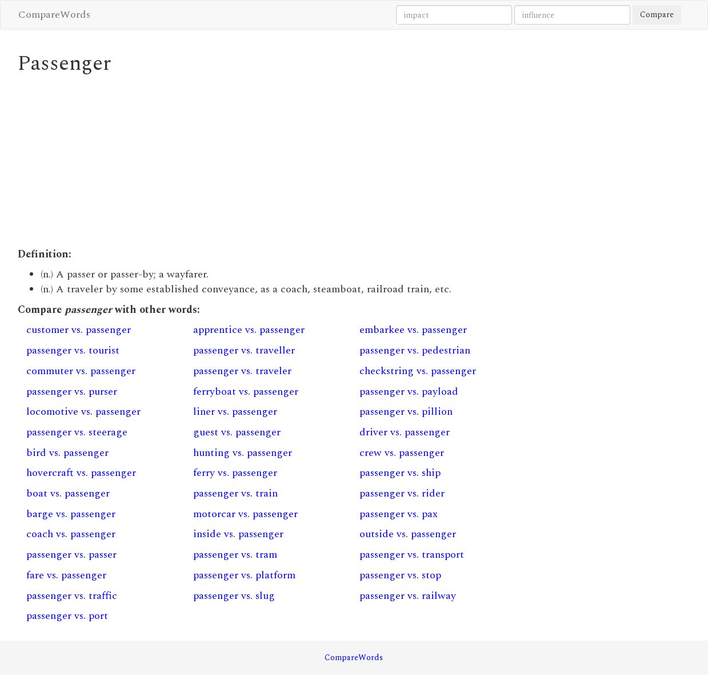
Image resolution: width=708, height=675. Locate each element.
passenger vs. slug (234, 595)
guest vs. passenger (237, 432)
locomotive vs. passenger (83, 411)
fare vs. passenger (66, 575)
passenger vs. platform (244, 575)
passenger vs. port (67, 616)
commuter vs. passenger (80, 371)
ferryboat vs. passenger (245, 391)
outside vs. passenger (407, 534)
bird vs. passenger (67, 452)
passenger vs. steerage (76, 432)
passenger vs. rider (402, 493)
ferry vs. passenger (235, 473)
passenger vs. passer (71, 554)
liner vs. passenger (235, 411)
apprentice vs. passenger (249, 330)
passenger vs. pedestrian (414, 350)
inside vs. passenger (238, 534)
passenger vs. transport (411, 554)
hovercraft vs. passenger (81, 473)
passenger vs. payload (408, 391)
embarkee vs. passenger (413, 330)
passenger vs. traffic (71, 595)
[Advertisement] (268, 161)
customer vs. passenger (78, 330)
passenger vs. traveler (242, 371)
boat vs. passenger (68, 493)
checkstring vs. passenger (417, 371)
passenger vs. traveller (244, 350)
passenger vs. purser (71, 391)
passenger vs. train (235, 493)
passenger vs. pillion (406, 411)
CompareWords (54, 14)
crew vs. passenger (401, 452)
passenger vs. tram (235, 554)
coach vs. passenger (70, 534)
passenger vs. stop (400, 575)
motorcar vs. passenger (245, 514)
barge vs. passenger (70, 514)
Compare (657, 15)
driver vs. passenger (404, 432)
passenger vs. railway (407, 595)
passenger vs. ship (400, 473)
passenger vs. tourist (72, 350)
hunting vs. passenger (242, 452)
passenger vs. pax (398, 514)
